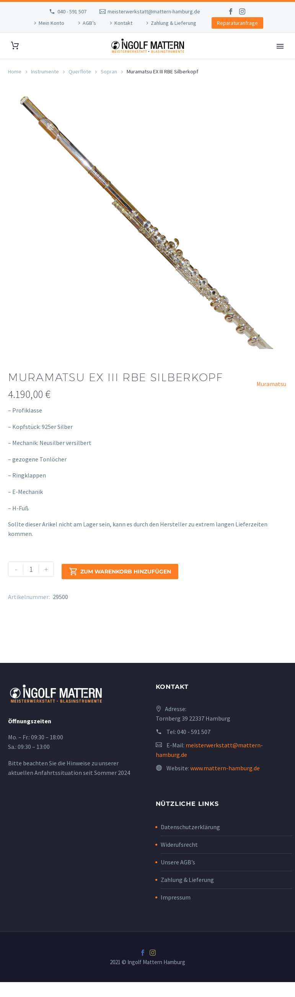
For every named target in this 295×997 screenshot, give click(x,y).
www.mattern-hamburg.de (225, 783)
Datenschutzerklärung (190, 841)
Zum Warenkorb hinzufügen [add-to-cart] (120, 584)
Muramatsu (271, 399)
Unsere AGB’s (178, 876)
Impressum (176, 912)
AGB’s (89, 22)
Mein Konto (51, 22)
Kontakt (123, 22)
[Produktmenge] (31, 584)
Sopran (109, 71)
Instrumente (45, 71)
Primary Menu (280, 46)
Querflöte (79, 71)
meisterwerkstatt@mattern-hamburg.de (154, 11)
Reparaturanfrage (237, 22)
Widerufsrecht (179, 859)
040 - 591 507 (71, 11)
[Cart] (15, 45)
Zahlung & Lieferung (173, 22)
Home (14, 71)
